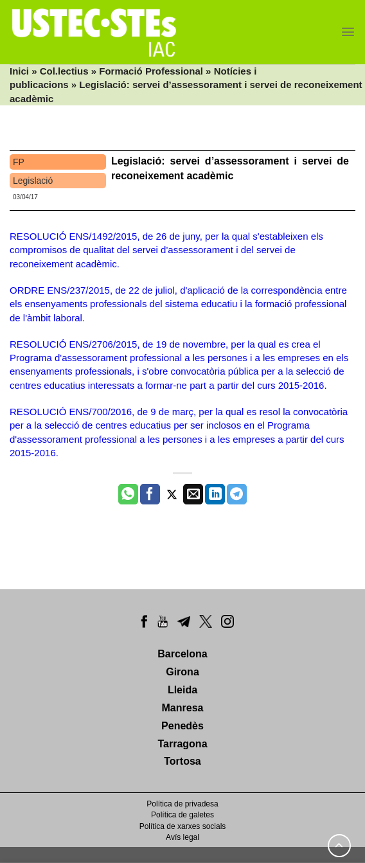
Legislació (33, 180)
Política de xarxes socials (182, 826)
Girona (182, 671)
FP (18, 162)
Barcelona (182, 653)
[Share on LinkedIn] (215, 494)
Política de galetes (182, 814)
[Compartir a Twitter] (172, 494)
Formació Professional (151, 71)
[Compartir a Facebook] (150, 494)
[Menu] (348, 32)
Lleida (182, 689)
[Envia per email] (193, 494)
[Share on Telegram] (237, 494)
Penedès (182, 725)
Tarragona (182, 743)
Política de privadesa (182, 803)
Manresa (183, 707)
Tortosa (182, 761)
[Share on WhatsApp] (128, 494)
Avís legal (182, 837)
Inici (19, 71)
